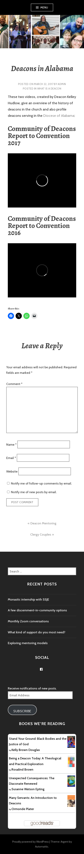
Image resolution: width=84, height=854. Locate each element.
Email (11, 458)
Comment (14, 384)
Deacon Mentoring (43, 523)
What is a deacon (49, 88)
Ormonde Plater (22, 809)
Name (11, 444)
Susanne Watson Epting (27, 789)
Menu (44, 7)
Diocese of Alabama (58, 115)
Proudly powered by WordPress (30, 841)
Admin (62, 84)
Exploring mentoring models (28, 643)
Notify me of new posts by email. (34, 492)
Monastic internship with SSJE (28, 599)
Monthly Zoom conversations (28, 621)
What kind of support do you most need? (36, 632)
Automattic (41, 846)
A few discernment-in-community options (37, 610)
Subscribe (22, 711)
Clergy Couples (40, 534)
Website (12, 471)
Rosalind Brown (22, 769)
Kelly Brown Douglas (25, 750)
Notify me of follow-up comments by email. (41, 483)
